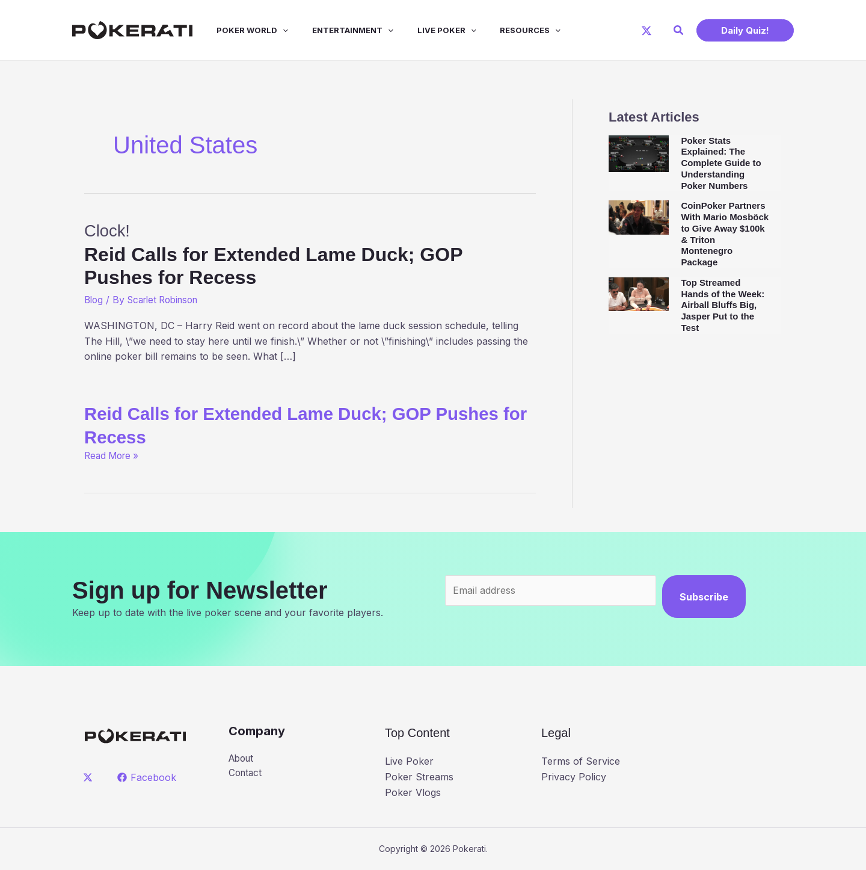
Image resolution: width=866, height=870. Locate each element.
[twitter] (89, 777)
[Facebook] (148, 777)
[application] (270, 30)
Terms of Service (580, 761)
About (243, 759)
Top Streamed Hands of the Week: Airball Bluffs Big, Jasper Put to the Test (722, 305)
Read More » (113, 455)
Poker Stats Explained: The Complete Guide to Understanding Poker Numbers (721, 163)
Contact (246, 774)
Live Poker (425, 30)
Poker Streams (419, 777)
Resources (503, 30)
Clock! (310, 254)
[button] (679, 30)
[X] (646, 30)
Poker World (240, 30)
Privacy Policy (573, 777)
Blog (94, 300)
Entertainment (335, 30)
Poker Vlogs (413, 792)
